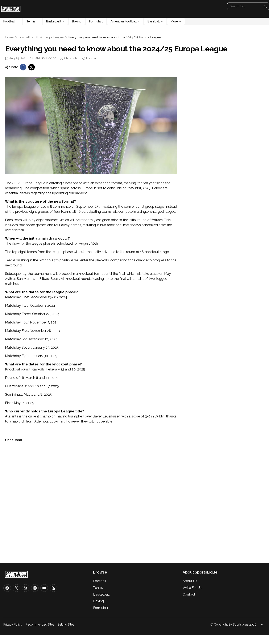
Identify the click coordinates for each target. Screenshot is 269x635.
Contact (189, 594)
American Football (125, 21)
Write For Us (192, 588)
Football (11, 21)
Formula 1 (96, 21)
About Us (190, 581)
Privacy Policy (12, 624)
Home (9, 37)
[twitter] (31, 67)
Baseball (155, 21)
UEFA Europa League (49, 37)
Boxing (77, 21)
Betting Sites (66, 624)
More (176, 21)
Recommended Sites (40, 624)
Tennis (32, 21)
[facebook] (23, 67)
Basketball (55, 21)
